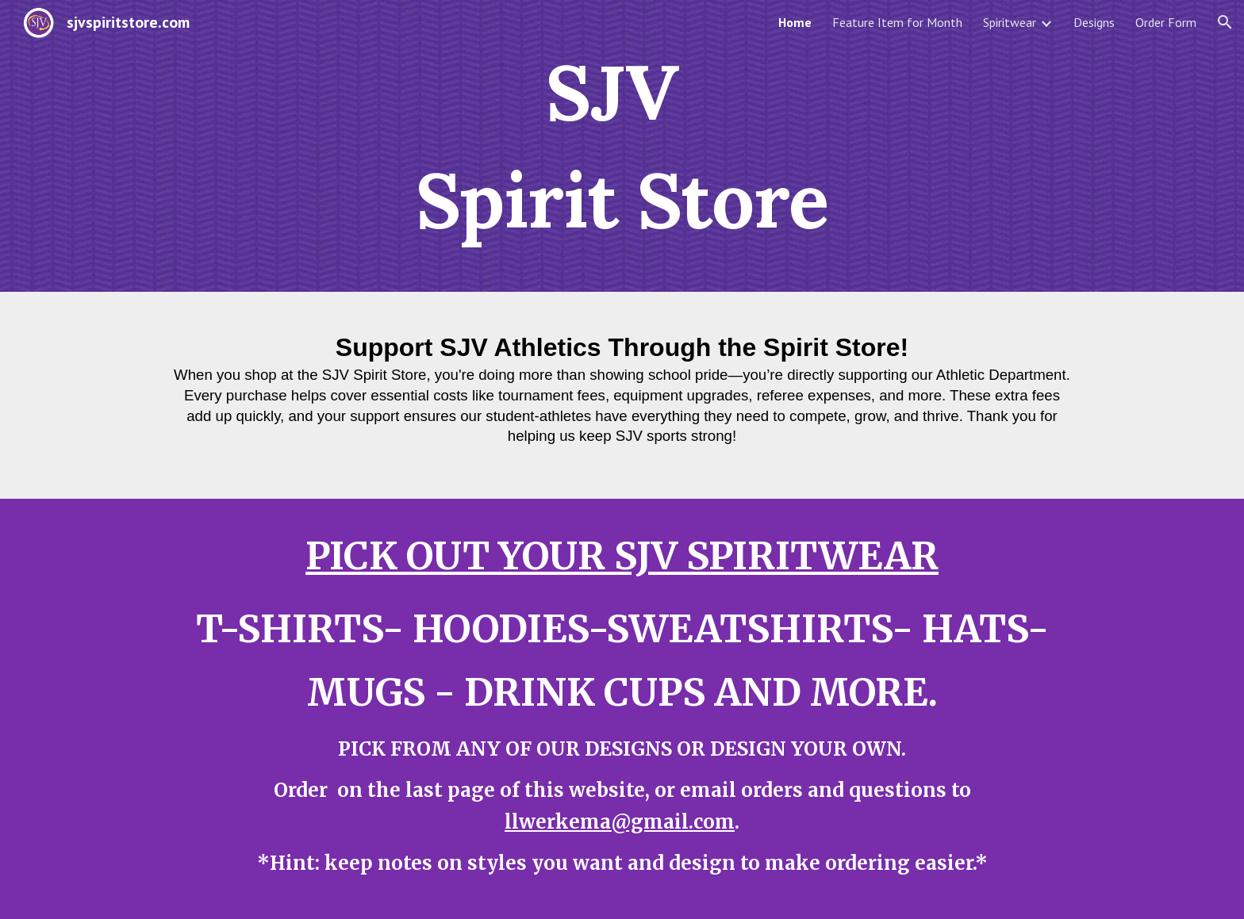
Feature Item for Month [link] (897, 22)
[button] (1225, 22)
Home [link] (795, 22)
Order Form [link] (1165, 22)
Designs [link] (1094, 22)
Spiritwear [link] (1009, 22)
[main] (622, 146)
